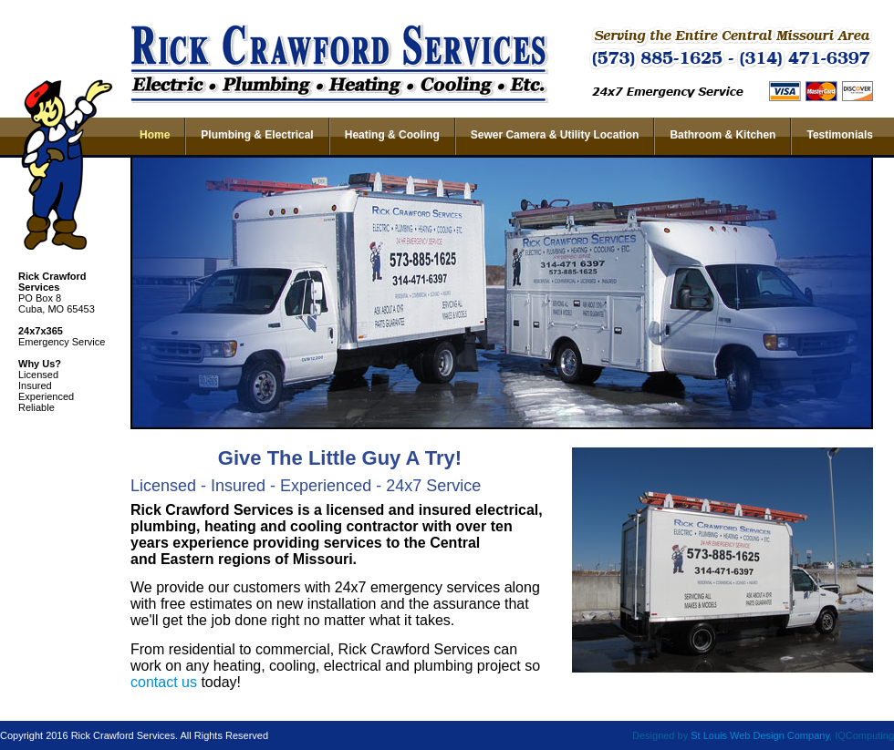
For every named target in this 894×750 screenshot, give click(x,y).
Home (155, 134)
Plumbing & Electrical (257, 134)
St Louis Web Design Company (760, 735)
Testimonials (839, 134)
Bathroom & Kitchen (722, 134)
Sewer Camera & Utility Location (555, 134)
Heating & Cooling (392, 134)
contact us (163, 682)
